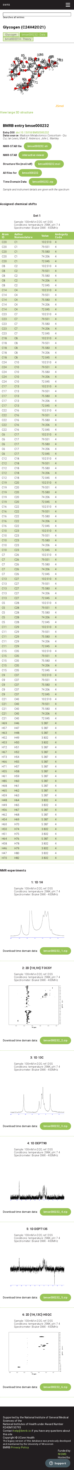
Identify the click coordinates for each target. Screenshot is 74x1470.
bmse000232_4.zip (55, 1211)
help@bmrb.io (22, 1430)
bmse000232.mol (49, 163)
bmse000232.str (37, 146)
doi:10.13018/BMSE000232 (32, 132)
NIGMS (62, 1454)
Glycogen (11, 34)
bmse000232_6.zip (55, 1387)
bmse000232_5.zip (55, 1297)
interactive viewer (33, 155)
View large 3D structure (16, 112)
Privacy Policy (20, 1447)
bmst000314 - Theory (18, 39)
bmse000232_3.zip (55, 1126)
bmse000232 (30, 172)
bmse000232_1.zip (55, 950)
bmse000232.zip (42, 181)
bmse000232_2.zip (55, 1040)
